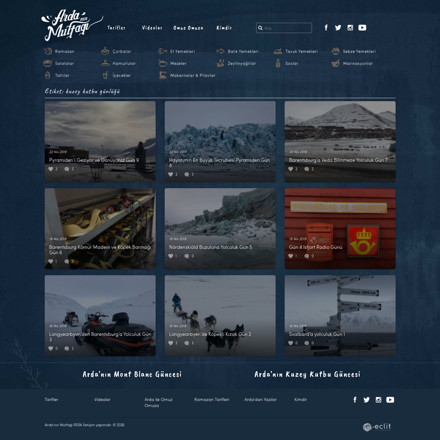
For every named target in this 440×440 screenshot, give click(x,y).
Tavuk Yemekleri (302, 51)
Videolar (152, 27)
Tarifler (116, 27)
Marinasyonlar (358, 63)
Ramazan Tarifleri (211, 399)
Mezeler (178, 63)
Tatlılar (62, 75)
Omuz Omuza (189, 27)
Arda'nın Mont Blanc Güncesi (132, 374)
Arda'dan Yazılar (260, 399)
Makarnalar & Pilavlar (193, 75)
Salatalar (64, 63)
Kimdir (224, 27)
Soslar (292, 63)
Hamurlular (124, 63)
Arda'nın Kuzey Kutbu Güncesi (308, 374)
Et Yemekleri (182, 51)
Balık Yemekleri (243, 51)
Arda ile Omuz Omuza (158, 402)
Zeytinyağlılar (242, 63)
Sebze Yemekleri (359, 51)
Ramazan (64, 51)
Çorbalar (122, 51)
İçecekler (122, 75)
